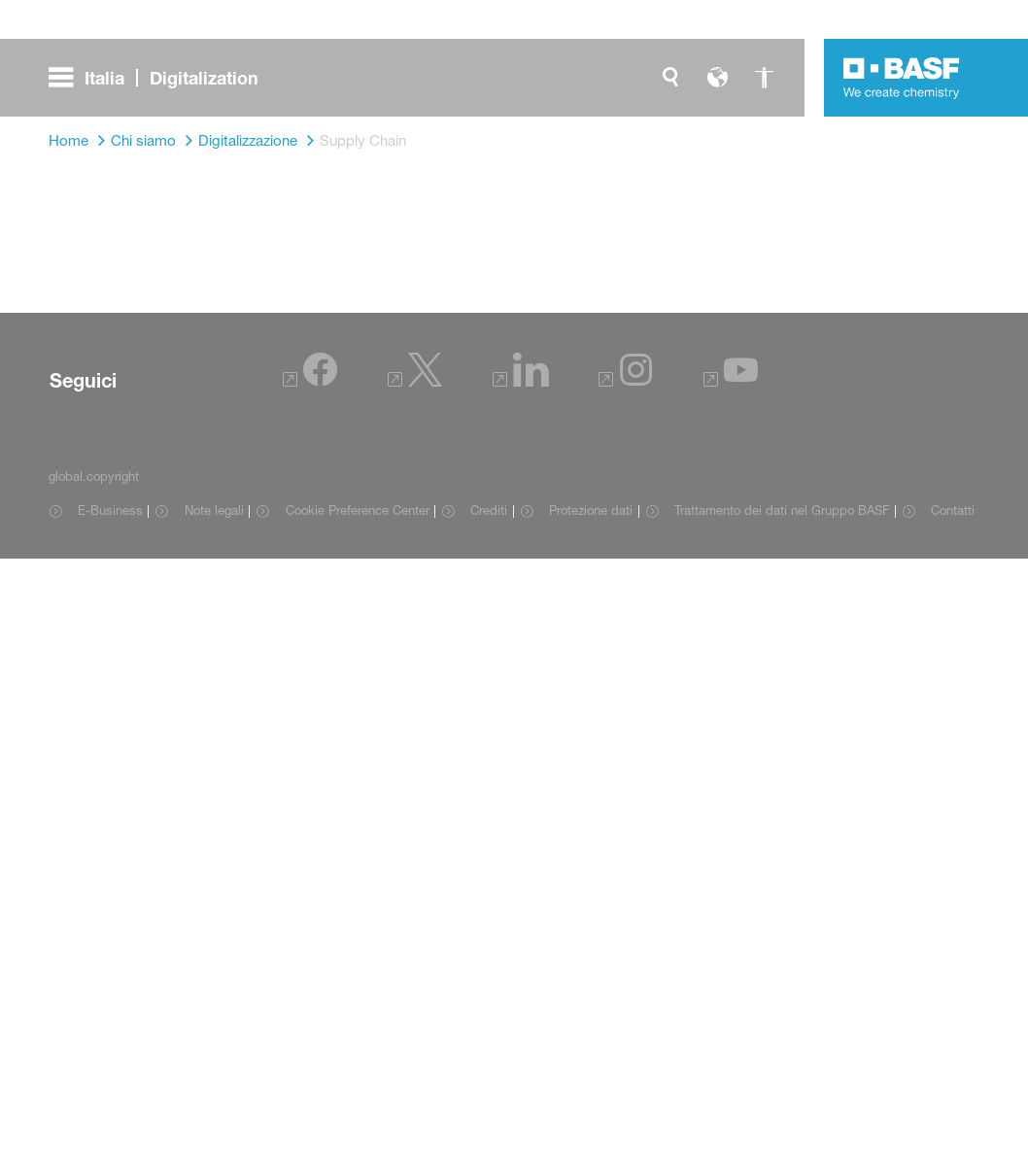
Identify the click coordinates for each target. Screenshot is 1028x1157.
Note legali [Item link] (214, 510)
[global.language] (717, 77)
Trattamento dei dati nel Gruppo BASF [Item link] (781, 510)
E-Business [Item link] (110, 510)
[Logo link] (901, 77)
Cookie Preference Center (357, 510)
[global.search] (670, 77)
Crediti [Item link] (488, 510)
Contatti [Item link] (953, 510)
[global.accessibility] (763, 77)
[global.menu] (161, 77)
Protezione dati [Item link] (591, 510)
